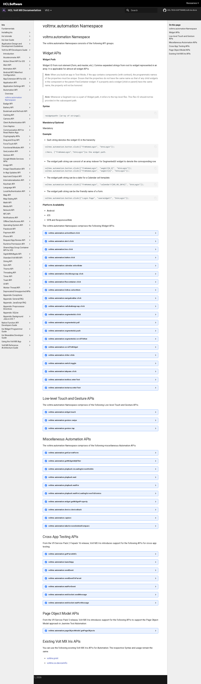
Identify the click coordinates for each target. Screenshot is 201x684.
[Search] (141, 10)
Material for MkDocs (21, 681)
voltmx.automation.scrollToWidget (63, 347)
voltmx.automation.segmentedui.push (64, 331)
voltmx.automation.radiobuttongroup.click (66, 306)
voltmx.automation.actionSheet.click (64, 233)
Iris (116, 17)
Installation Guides (104, 17)
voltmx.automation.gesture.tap (61, 428)
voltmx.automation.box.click (60, 249)
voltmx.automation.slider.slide (61, 355)
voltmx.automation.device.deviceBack (65, 510)
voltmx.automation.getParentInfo (62, 554)
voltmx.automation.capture (59, 518)
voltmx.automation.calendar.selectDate (65, 266)
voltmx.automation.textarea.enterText (64, 388)
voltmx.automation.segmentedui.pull (64, 322)
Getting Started (29, 17)
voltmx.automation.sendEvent (60, 570)
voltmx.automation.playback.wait (62, 477)
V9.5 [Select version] (47, 10)
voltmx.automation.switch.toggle (62, 363)
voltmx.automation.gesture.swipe (62, 420)
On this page (174, 25)
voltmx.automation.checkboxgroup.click (65, 274)
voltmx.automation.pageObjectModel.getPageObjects (71, 631)
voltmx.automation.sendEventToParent (64, 578)
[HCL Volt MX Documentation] (4, 10)
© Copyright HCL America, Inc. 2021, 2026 (21, 677)
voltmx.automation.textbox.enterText (64, 380)
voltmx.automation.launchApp (61, 562)
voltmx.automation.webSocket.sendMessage (67, 595)
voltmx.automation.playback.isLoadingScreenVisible (71, 469)
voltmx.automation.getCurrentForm (63, 453)
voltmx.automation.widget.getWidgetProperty (67, 502)
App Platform (75, 17)
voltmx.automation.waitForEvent (62, 586)
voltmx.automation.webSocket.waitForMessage (68, 603)
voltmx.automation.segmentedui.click (64, 314)
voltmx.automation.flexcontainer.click (64, 282)
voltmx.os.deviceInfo (57, 663)
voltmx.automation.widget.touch (62, 412)
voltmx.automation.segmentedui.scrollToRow (67, 339)
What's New (45, 17)
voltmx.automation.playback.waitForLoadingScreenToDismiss (74, 493)
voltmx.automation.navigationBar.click (64, 298)
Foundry (124, 17)
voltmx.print (52, 658)
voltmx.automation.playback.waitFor (63, 485)
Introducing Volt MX (10, 17)
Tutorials (88, 17)
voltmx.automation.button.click (61, 257)
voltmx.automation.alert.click (61, 241)
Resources (192, 3)
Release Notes (59, 17)
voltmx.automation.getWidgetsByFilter (64, 461)
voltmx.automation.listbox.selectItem (64, 290)
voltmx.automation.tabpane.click (62, 371)
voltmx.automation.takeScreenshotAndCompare (68, 526)
